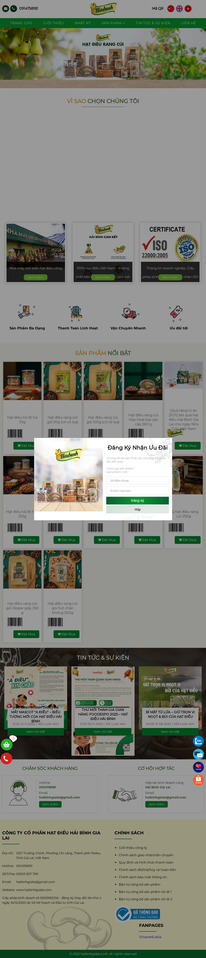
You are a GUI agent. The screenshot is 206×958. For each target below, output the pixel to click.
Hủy (138, 509)
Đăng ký (137, 501)
